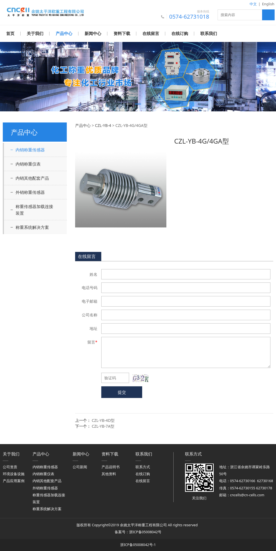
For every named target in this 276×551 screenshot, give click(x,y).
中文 (253, 3)
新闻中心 (93, 33)
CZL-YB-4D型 (103, 420)
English (268, 3)
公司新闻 (80, 466)
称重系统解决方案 (32, 227)
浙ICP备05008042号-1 (138, 544)
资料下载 (122, 33)
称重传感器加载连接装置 (34, 209)
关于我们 (35, 33)
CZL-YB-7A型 (103, 426)
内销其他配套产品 (32, 178)
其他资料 (109, 473)
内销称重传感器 (30, 149)
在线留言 (150, 33)
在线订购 (179, 33)
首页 (10, 33)
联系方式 (142, 466)
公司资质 (10, 466)
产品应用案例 (13, 480)
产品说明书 (111, 466)
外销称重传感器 (30, 192)
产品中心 (64, 33)
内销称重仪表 (28, 163)
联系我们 (208, 33)
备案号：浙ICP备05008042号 (138, 531)
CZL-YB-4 (103, 125)
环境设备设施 (13, 473)
